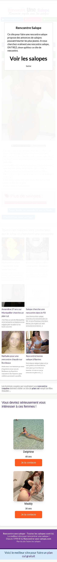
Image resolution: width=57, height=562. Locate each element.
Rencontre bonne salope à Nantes (34, 358)
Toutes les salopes (33, 541)
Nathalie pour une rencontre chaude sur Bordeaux (12, 359)
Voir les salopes (28, 58)
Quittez (28, 66)
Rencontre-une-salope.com (37, 538)
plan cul (35, 388)
